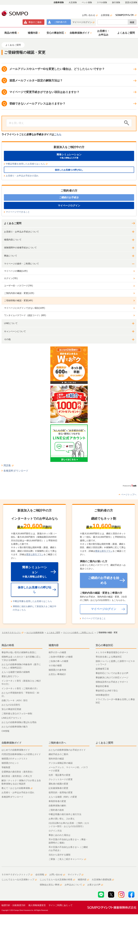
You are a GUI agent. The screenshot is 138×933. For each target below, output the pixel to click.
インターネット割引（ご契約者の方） (20, 688)
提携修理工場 (102, 668)
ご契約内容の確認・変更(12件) (19, 293)
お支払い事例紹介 (57, 674)
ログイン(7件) (11, 278)
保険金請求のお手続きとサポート (112, 682)
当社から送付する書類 (59, 854)
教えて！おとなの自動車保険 (17, 788)
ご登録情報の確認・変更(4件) (18, 300)
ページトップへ (128, 494)
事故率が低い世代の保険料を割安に (19, 652)
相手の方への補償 (57, 652)
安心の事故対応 (104, 645)
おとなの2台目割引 (11, 705)
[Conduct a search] (64, 123)
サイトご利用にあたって (61, 905)
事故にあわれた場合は (59, 835)
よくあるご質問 (12, 223)
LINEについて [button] (11, 323)
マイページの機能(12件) (16, 271)
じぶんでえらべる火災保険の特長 (57, 879)
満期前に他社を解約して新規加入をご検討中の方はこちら (34, 608)
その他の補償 (55, 665)
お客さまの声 (95, 884)
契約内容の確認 (56, 758)
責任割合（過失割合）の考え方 (17, 776)
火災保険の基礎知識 (103, 879)
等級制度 (6, 767)
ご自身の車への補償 (58, 661)
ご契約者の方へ (57, 742)
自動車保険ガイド (11, 742)
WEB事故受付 (102, 695)
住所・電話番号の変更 (59, 775)
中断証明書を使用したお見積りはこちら (27, 164)
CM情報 (5, 731)
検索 (132, 22)
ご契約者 (60, 22)
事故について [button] (10, 255)
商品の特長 (8, 645)
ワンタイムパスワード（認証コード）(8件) (25, 315)
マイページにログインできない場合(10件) (24, 308)
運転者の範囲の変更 (58, 783)
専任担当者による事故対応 (109, 656)
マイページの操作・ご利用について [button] (21, 263)
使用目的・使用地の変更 (61, 792)
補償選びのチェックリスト (15, 758)
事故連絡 (35, 22)
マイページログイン (83, 22)
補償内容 (54, 645)
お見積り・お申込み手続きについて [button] (21, 231)
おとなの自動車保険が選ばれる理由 (19, 722)
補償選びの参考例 (57, 670)
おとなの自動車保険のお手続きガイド (67, 750)
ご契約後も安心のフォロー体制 (17, 713)
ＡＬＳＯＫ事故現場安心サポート (112, 652)
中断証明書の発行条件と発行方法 (65, 814)
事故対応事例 (102, 686)
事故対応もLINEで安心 (107, 690)
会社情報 (41, 874)
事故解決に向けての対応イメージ (112, 677)
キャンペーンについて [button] (15, 331)
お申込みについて (75, 884)
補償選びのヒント (10, 763)
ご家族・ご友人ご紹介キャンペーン (67, 859)
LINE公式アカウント (12, 718)
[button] (11, 32)
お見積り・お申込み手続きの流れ (22, 175)
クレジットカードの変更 (61, 779)
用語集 (8, 465)
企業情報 (106, 15)
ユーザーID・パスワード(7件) (18, 285)
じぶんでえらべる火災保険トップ (19, 879)
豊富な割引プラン (35, 554)
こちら (57, 134)
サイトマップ (75, 874)
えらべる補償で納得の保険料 (16, 672)
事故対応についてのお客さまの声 (112, 673)
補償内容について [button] (12, 239)
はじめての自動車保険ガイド (16, 750)
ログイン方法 (55, 830)
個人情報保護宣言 (37, 905)
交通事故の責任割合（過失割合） (18, 771)
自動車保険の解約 (57, 805)
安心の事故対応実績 (11, 709)
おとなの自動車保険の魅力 (15, 726)
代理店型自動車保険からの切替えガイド (21, 754)
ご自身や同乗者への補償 (61, 656)
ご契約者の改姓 (56, 810)
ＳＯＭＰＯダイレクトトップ (17, 874)
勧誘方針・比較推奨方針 (14, 905)
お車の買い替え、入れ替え (62, 818)
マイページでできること (18, 212)
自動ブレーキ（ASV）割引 (15, 700)
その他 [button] (7, 339)
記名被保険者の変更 (58, 788)
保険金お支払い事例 (51, 884)
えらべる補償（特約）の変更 (63, 797)
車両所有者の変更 (57, 801)
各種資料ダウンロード (15, 470)
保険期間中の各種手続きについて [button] (20, 247)
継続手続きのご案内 (58, 754)
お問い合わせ (90, 15)
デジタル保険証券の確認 (61, 763)
